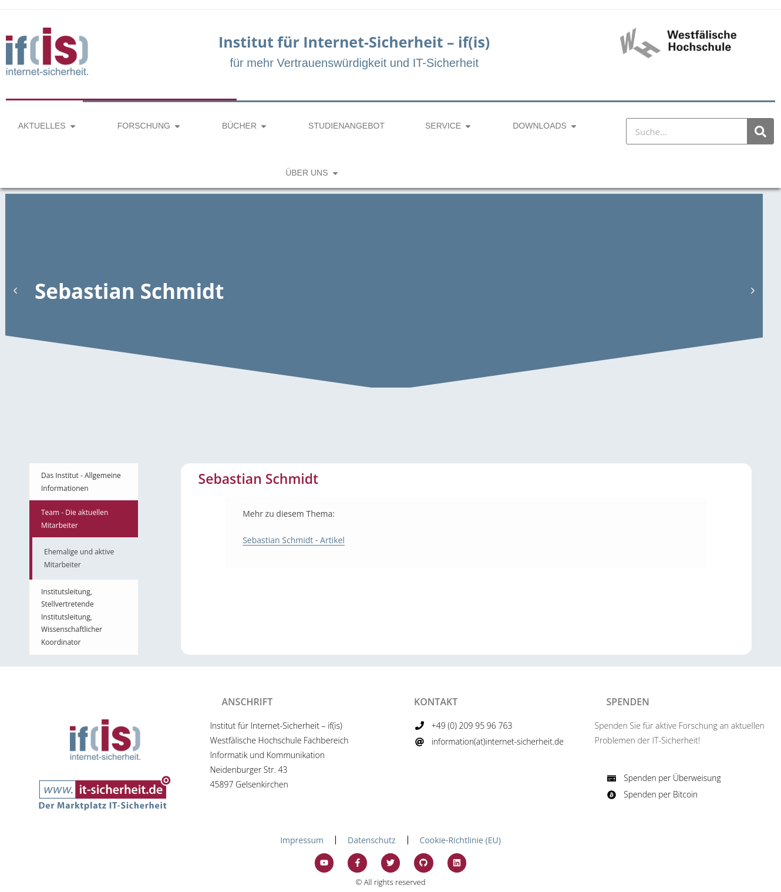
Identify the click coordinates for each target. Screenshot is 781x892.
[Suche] (760, 131)
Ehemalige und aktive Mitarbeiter (79, 558)
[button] (15, 291)
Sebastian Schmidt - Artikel (294, 540)
